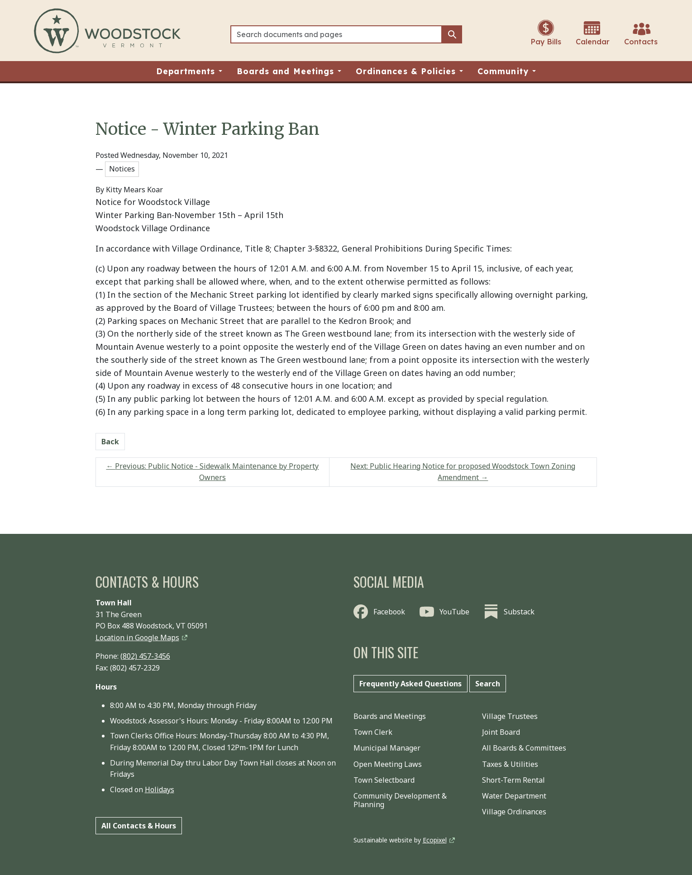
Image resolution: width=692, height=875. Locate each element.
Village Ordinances (514, 812)
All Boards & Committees (524, 748)
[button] (189, 71)
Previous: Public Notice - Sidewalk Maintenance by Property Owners (212, 472)
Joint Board (501, 732)
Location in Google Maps (137, 637)
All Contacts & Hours (138, 826)
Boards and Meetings (389, 716)
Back (110, 442)
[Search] (336, 34)
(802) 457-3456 (145, 656)
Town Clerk (372, 732)
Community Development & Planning (400, 800)
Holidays (159, 789)
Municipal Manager (386, 748)
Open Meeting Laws (387, 764)
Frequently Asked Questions (410, 684)
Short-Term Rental (513, 780)
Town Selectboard (384, 780)
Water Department (514, 796)
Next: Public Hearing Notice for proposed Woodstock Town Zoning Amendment (462, 472)
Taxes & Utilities (510, 764)
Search (487, 684)
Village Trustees (510, 716)
